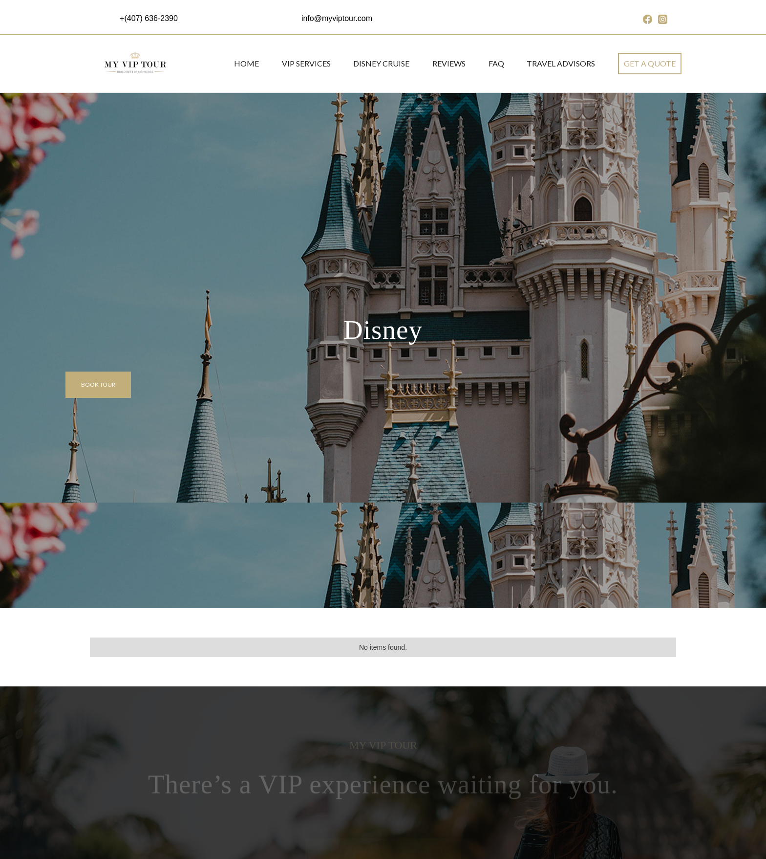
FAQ (496, 63)
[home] (134, 63)
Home (246, 63)
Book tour (98, 384)
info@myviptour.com (336, 18)
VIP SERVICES (306, 63)
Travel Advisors (561, 63)
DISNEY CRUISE (381, 63)
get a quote (650, 63)
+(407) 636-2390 (149, 18)
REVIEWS (449, 63)
